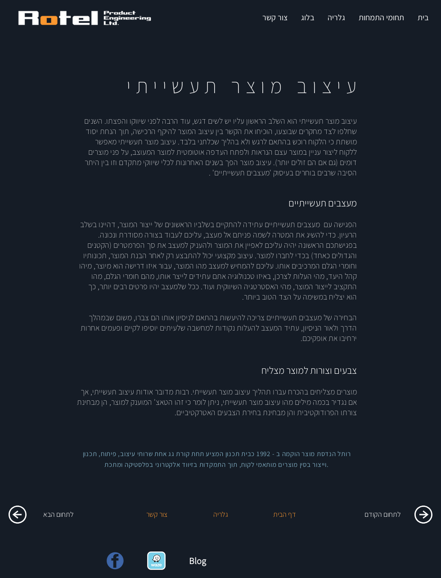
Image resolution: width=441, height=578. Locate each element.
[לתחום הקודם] (382, 515)
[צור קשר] (157, 515)
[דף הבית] (284, 515)
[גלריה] (220, 515)
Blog (197, 561)
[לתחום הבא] (58, 515)
